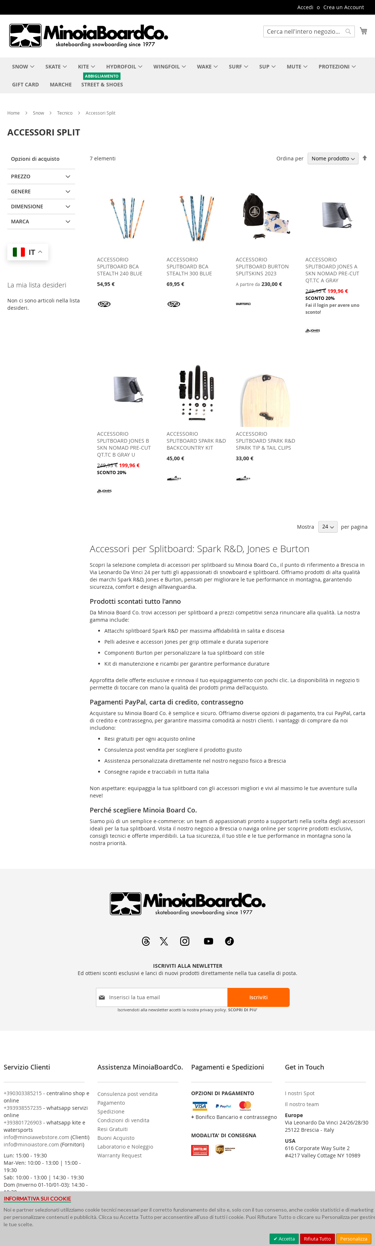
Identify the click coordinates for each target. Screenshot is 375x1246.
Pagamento (111, 1102)
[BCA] (104, 309)
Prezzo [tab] (20, 176)
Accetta (286, 1238)
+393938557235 (23, 1107)
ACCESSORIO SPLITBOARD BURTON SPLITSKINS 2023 (262, 266)
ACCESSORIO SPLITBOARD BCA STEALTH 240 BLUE (119, 266)
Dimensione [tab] (27, 206)
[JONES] (312, 337)
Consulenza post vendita (127, 1093)
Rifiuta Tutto (317, 1238)
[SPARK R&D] (174, 483)
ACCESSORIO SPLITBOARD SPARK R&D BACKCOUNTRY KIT (196, 440)
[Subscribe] (258, 997)
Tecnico (65, 113)
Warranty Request (119, 1155)
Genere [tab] (21, 191)
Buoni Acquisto (115, 1137)
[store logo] (88, 35)
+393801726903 (23, 1122)
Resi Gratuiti (112, 1129)
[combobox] (309, 31)
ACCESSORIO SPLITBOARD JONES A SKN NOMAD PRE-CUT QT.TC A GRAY (332, 270)
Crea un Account (343, 7)
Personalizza (353, 1238)
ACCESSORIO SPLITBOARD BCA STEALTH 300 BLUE (189, 266)
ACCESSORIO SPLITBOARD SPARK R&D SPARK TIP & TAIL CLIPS (265, 440)
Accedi (305, 7)
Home (14, 113)
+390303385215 (23, 1093)
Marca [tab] (20, 221)
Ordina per (290, 158)
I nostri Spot (300, 1093)
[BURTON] (243, 309)
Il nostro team (302, 1104)
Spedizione (111, 1111)
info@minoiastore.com (31, 1144)
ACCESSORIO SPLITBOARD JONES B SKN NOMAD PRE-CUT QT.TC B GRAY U (124, 444)
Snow (39, 113)
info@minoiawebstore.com (36, 1137)
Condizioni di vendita (123, 1120)
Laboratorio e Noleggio (125, 1146)
